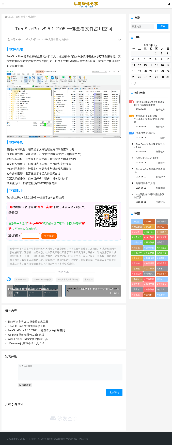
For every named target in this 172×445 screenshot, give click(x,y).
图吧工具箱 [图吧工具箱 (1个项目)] (163, 239)
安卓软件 (160, 109)
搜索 (163, 26)
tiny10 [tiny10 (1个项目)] (147, 224)
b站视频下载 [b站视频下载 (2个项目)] (137, 218)
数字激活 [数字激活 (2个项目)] (149, 260)
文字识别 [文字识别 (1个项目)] (149, 265)
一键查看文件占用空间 (68, 278)
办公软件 (160, 174)
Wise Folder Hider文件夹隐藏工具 (28, 337)
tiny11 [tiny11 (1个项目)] (160, 224)
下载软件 (160, 159)
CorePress (46, 437)
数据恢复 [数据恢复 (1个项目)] (162, 260)
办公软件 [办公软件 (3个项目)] (149, 234)
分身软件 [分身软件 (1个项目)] (136, 234)
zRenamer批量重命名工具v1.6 (26, 342)
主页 (9, 16)
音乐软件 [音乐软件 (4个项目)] (162, 291)
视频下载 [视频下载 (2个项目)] (149, 281)
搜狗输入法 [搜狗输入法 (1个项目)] (163, 255)
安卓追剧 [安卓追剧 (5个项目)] (162, 244)
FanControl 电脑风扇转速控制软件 (29, 287)
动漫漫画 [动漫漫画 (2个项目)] (162, 234)
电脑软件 (33, 16)
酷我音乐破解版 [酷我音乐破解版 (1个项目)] (163, 286)
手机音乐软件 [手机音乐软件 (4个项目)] (137, 255)
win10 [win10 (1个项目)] (134, 229)
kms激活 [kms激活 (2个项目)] (162, 218)
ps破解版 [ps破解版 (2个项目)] (136, 224)
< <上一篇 (14, 291)
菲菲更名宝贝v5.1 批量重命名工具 (28, 320)
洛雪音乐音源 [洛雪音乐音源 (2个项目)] (163, 265)
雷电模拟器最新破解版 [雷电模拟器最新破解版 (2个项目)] (137, 291)
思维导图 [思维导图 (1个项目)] (162, 250)
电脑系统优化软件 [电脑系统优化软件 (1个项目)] (150, 271)
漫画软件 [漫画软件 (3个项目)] (136, 271)
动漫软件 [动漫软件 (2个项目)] (136, 239)
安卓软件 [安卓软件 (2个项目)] (149, 244)
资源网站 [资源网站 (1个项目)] (162, 281)
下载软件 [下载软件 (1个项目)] (162, 229)
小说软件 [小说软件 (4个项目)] (136, 250)
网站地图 (83, 437)
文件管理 (21, 16)
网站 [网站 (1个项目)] (160, 276)
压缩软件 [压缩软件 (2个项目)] (149, 239)
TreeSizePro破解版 (42, 278)
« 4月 (132, 83)
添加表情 (25, 383)
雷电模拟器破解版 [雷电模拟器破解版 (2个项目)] (150, 291)
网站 (162, 134)
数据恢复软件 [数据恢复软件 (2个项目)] (137, 265)
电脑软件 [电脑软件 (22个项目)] (162, 271)
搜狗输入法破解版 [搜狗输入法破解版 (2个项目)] (137, 260)
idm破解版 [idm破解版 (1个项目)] (149, 218)
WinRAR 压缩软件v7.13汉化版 (26, 333)
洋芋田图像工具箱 (143, 180)
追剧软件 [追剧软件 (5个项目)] (149, 286)
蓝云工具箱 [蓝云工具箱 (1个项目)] (137, 281)
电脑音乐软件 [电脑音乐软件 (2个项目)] (137, 276)
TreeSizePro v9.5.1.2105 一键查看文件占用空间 (36, 329)
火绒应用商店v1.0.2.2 (145, 155)
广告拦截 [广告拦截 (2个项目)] (149, 250)
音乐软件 (160, 123)
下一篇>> (112, 291)
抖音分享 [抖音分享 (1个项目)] (149, 255)
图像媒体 (160, 185)
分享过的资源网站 (143, 130)
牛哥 (12, 39)
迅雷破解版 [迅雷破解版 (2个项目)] (137, 286)
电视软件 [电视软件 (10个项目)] (149, 276)
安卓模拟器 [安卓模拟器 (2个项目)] (137, 244)
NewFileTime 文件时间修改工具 (98, 287)
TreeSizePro (21, 278)
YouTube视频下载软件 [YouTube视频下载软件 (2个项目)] (150, 229)
